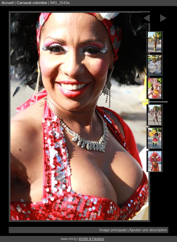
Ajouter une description (148, 230)
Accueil (7, 3)
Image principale (113, 230)
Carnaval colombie (31, 3)
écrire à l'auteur (91, 239)
